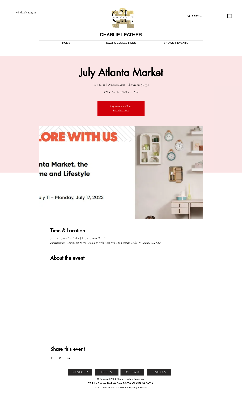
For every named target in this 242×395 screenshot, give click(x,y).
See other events (121, 110)
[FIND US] (106, 372)
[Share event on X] (60, 358)
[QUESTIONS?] (80, 372)
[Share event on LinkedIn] (68, 358)
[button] (229, 15)
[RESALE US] (159, 372)
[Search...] (205, 16)
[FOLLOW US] (132, 372)
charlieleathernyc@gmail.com (131, 387)
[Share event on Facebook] (51, 358)
